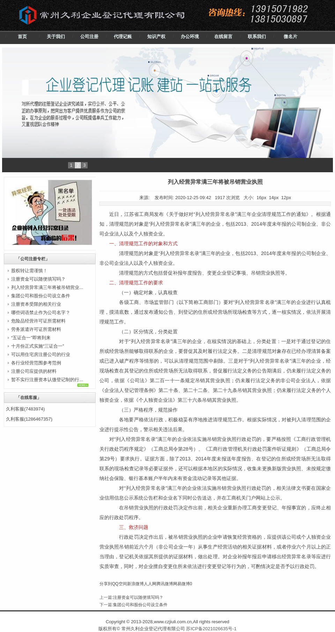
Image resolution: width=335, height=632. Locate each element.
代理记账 (123, 36)
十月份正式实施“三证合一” (37, 346)
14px (273, 197)
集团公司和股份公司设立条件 (40, 295)
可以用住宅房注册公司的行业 (40, 354)
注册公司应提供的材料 (34, 371)
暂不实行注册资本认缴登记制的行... (47, 379)
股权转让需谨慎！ (29, 270)
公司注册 (89, 36)
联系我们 (257, 36)
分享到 (105, 583)
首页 (22, 36)
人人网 (150, 583)
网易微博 (181, 583)
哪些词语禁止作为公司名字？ (40, 312)
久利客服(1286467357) (29, 419)
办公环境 (190, 36)
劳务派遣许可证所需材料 (36, 329)
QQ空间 (119, 583)
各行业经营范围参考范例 (36, 362)
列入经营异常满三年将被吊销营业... (47, 287)
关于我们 (56, 36)
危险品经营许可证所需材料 (38, 321)
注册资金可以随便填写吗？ (38, 279)
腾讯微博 (164, 583)
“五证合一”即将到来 (31, 337)
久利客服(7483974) (25, 409)
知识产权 (156, 36)
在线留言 (223, 36)
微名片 (290, 36)
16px (261, 197)
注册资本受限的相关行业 (36, 304)
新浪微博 (135, 583)
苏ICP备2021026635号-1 (211, 628)
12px (286, 197)
